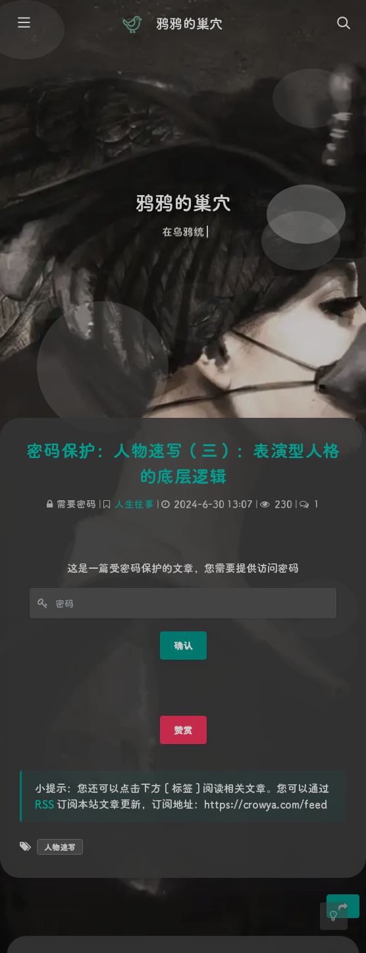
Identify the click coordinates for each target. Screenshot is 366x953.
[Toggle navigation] (343, 24)
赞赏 (183, 730)
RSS (44, 804)
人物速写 (60, 847)
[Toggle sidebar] (23, 24)
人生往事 (134, 504)
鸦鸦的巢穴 (189, 23)
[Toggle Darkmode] (334, 916)
